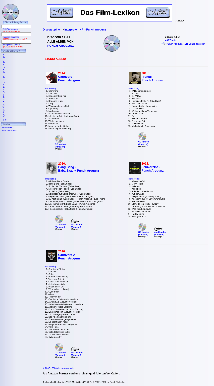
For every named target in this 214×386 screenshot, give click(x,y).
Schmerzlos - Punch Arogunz (152, 168)
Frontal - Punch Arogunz (152, 78)
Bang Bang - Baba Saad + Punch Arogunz (78, 168)
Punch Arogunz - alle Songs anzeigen (186, 44)
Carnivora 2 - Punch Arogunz (69, 256)
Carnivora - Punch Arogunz (69, 78)
